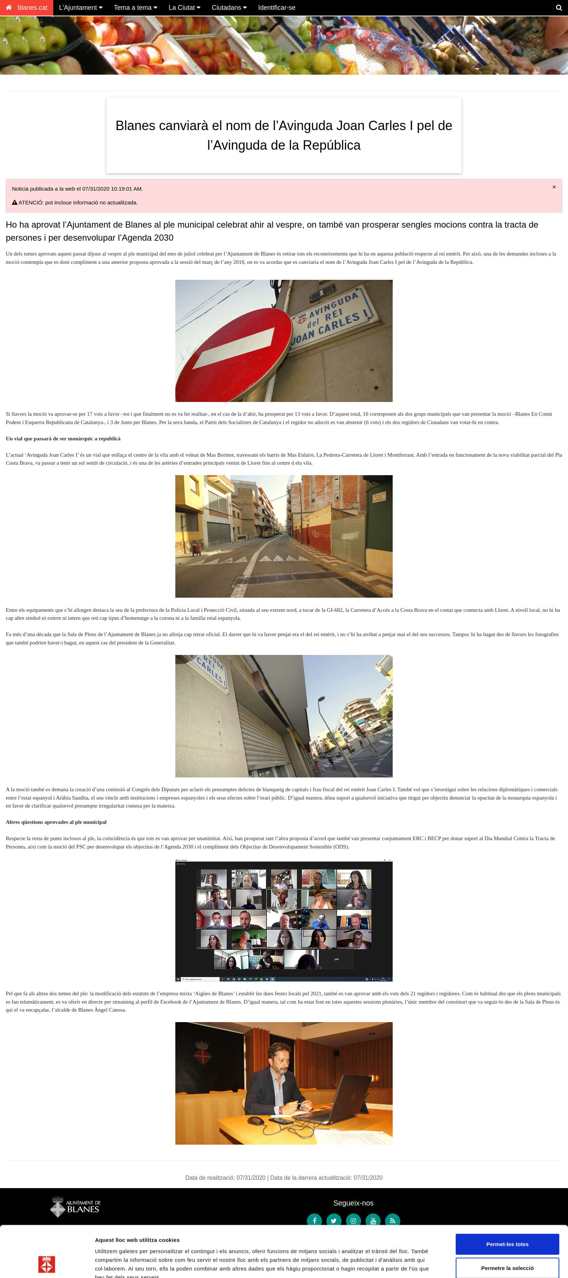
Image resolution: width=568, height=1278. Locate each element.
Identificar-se (277, 7)
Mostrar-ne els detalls (123, 1264)
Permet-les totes (507, 1196)
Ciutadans (229, 7)
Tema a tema (135, 7)
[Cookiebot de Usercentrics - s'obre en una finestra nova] (47, 1263)
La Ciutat (184, 7)
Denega (507, 1243)
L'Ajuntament (81, 7)
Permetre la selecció (507, 1220)
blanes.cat (26, 7)
